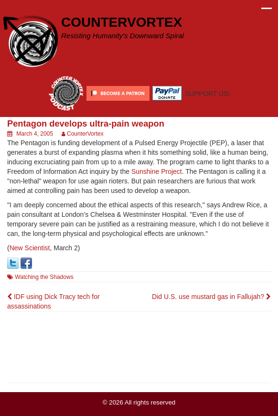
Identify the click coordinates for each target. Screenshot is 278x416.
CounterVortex (85, 133)
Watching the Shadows (44, 277)
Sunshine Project (156, 171)
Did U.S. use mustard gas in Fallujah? (211, 296)
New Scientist (30, 248)
